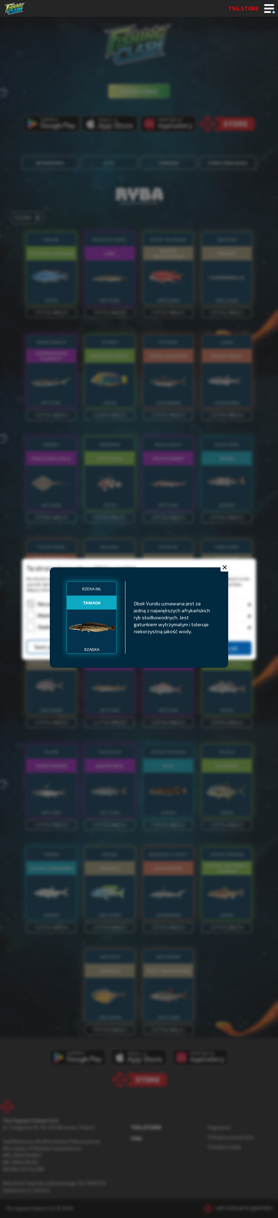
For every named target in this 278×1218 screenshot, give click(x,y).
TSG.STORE (243, 8)
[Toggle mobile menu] (269, 9)
